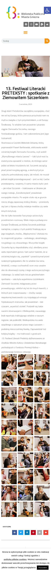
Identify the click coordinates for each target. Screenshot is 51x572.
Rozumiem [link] (42, 568)
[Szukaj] (47, 40)
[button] (25, 32)
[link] (47, 10)
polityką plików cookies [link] (15, 559)
